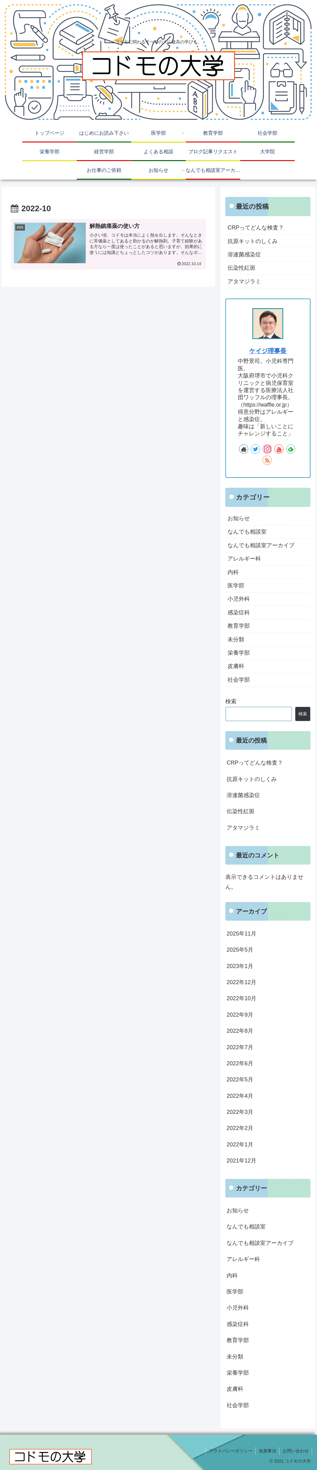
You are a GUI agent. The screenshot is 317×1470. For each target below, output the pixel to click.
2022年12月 (241, 982)
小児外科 (239, 599)
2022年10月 (241, 998)
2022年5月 (240, 1079)
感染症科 (239, 612)
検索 (231, 701)
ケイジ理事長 (267, 350)
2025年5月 (240, 950)
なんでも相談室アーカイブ (261, 545)
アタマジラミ (244, 281)
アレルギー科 (244, 559)
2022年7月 (240, 1047)
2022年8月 (240, 1031)
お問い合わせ (296, 1450)
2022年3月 (240, 1112)
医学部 (236, 585)
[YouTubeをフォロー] (279, 449)
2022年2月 (240, 1128)
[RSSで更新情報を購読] (267, 460)
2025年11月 (241, 934)
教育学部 (239, 626)
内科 (233, 572)
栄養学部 (239, 653)
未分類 (236, 639)
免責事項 (267, 1450)
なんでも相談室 (247, 532)
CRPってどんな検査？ (256, 228)
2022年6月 (240, 1063)
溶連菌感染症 (244, 254)
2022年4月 (240, 1096)
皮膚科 (236, 666)
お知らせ (239, 518)
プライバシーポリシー (230, 1450)
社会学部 (239, 680)
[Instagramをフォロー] (267, 449)
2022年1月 (240, 1144)
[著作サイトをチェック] (243, 449)
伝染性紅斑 (241, 268)
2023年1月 (240, 966)
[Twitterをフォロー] (255, 449)
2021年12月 (241, 1161)
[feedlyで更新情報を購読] (290, 449)
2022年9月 (240, 1015)
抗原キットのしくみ (253, 241)
